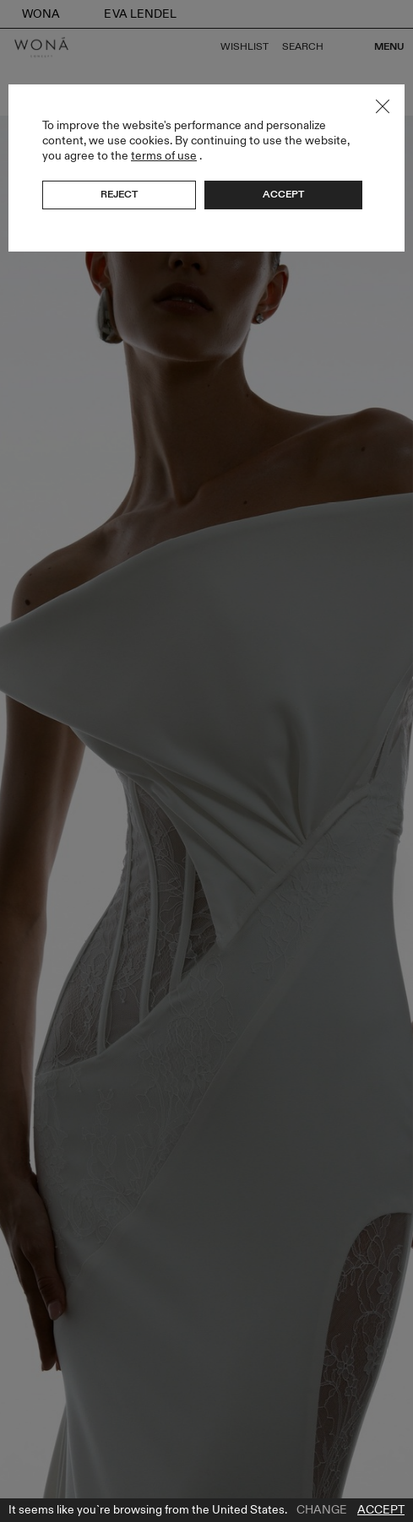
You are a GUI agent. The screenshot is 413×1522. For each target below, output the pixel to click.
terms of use (164, 156)
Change (321, 1510)
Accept (381, 1510)
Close (382, 106)
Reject (119, 194)
